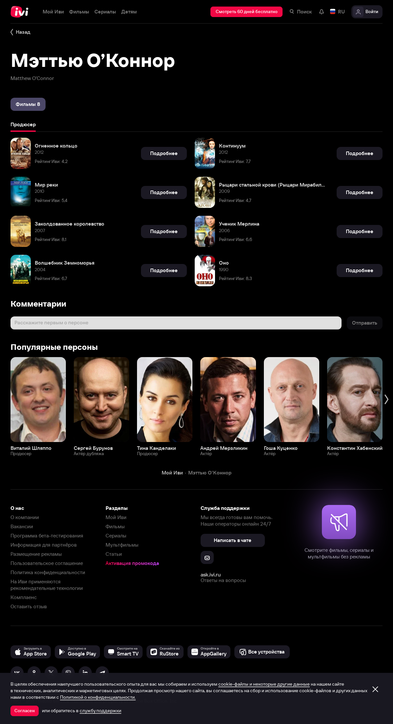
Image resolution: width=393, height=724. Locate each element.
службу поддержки (100, 710)
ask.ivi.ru (211, 574)
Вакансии (21, 526)
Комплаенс (23, 597)
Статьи (114, 554)
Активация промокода (132, 563)
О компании (24, 517)
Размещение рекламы (36, 554)
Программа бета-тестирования (46, 535)
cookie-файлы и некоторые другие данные (264, 684)
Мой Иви (116, 517)
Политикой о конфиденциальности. (98, 697)
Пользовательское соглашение (46, 563)
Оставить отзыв (28, 606)
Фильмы (115, 526)
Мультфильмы (122, 545)
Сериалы (116, 535)
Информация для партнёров (43, 545)
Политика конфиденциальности (47, 572)
